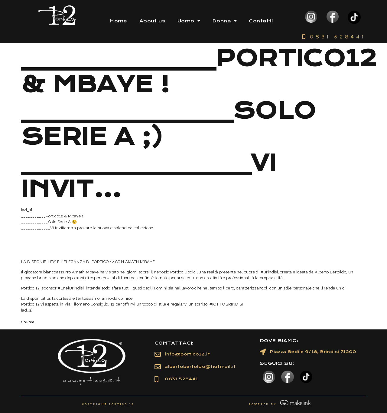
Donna (224, 21)
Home (118, 21)
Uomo (188, 21)
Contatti (261, 21)
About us (152, 21)
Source (27, 322)
